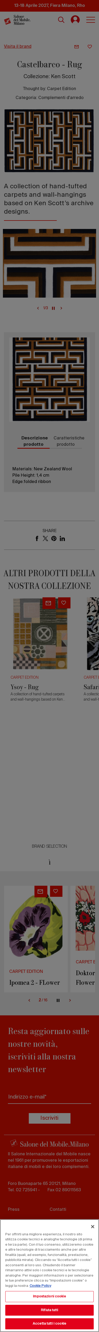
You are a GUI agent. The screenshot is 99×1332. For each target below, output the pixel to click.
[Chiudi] (92, 1226)
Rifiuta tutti (49, 1310)
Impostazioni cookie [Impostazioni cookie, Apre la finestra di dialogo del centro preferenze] (49, 1296)
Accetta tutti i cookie (49, 1323)
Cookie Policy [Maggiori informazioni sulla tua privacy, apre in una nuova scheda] (40, 1286)
